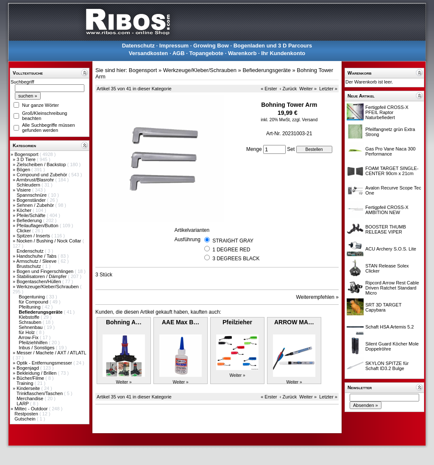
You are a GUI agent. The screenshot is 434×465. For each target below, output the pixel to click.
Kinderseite (29, 388)
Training (25, 383)
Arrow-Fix (29, 337)
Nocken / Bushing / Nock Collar (49, 240)
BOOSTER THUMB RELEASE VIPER (385, 229)
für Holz (27, 332)
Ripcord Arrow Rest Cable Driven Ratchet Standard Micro (392, 287)
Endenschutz (31, 250)
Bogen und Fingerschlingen (46, 271)
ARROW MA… (294, 322)
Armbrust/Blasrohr (36, 179)
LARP (23, 403)
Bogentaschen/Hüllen (39, 281)
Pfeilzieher (237, 322)
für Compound (34, 301)
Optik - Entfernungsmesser (45, 362)
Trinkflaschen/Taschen (40, 393)
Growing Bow (211, 45)
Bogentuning (32, 296)
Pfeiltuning (30, 306)
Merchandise (31, 398)
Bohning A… (124, 322)
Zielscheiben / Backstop (42, 164)
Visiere (24, 189)
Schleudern (29, 184)
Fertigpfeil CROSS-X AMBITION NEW (386, 210)
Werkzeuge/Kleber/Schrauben (48, 286)
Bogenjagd (28, 367)
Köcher (25, 210)
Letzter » (328, 88)
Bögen (24, 169)
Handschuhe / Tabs (37, 256)
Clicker (24, 230)
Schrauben (30, 322)
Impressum (174, 45)
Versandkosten (148, 53)
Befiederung (30, 220)
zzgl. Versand (304, 119)
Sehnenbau (31, 327)
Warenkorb (242, 53)
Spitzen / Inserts (34, 235)
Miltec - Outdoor (31, 408)
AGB (178, 53)
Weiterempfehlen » (317, 297)
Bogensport (26, 154)
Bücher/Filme (31, 378)
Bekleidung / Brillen (37, 373)
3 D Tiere (27, 159)
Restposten (26, 413)
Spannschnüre (32, 195)
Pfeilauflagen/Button (38, 225)
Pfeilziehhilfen (34, 342)
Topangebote (206, 53)
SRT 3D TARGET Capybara (383, 307)
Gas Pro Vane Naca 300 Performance (390, 151)
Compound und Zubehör (42, 174)
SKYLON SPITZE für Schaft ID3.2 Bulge (387, 366)
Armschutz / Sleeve (37, 261)
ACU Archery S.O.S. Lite (390, 248)
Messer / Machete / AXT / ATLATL (51, 352)
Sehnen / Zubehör (36, 205)
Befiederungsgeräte (266, 70)
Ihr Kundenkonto (283, 53)
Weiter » (308, 88)
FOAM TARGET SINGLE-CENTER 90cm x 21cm (391, 171)
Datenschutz (138, 45)
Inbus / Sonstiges (37, 347)
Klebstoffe (30, 317)
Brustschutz (29, 266)
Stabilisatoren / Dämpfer (42, 276)
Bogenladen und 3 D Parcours (273, 45)
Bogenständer (32, 200)
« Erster (269, 88)
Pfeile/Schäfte (32, 215)
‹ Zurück (288, 88)
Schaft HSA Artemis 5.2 (389, 326)
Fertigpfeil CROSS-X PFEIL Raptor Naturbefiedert (386, 112)
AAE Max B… (181, 322)
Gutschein (25, 418)
